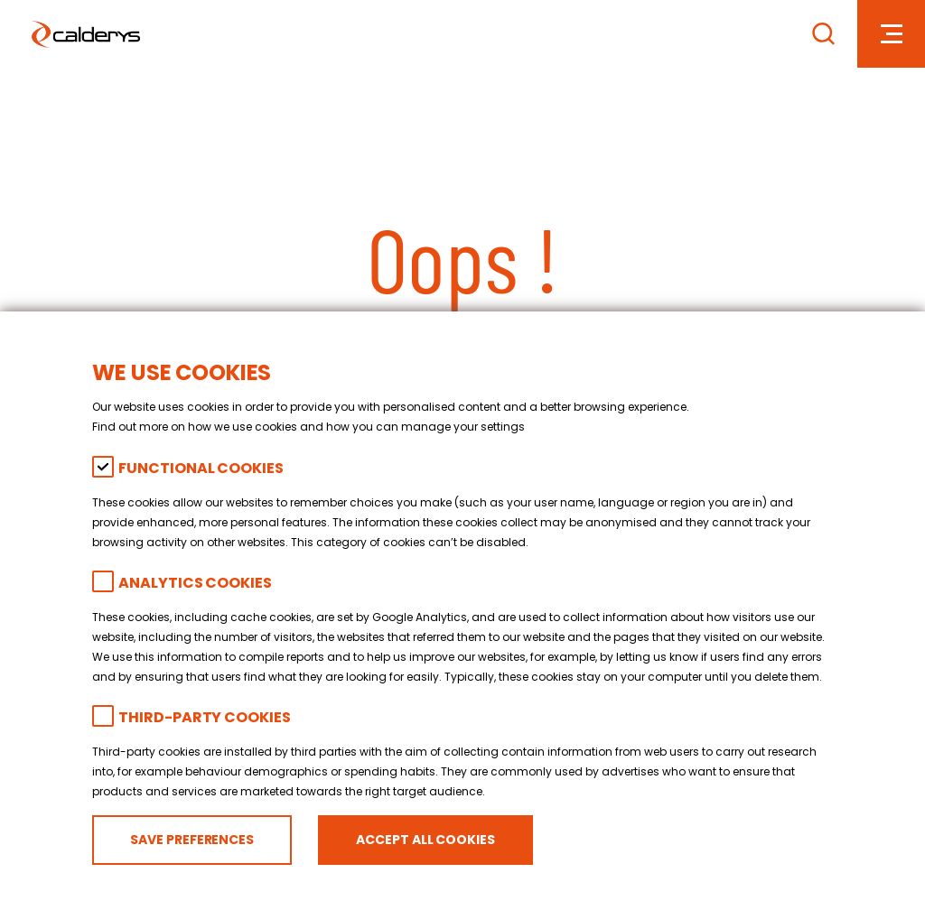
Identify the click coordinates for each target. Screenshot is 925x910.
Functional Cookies (200, 468)
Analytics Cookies (194, 582)
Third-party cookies (204, 717)
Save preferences (192, 840)
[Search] (823, 34)
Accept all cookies (425, 840)
